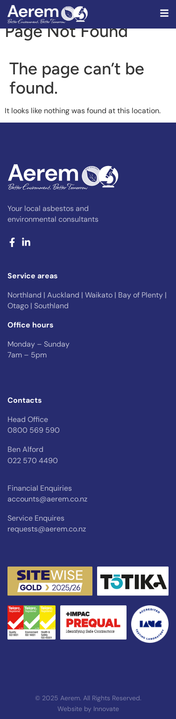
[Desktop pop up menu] (164, 13)
